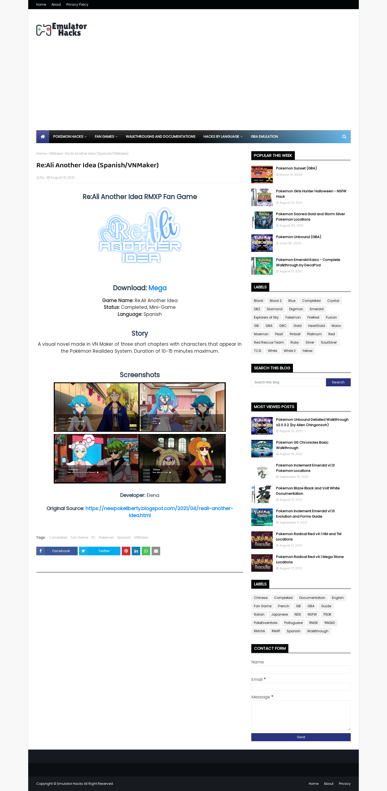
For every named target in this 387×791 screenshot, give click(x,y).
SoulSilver (329, 342)
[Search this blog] (288, 382)
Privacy (345, 783)
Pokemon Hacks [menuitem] (68, 136)
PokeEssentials (266, 622)
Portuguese (293, 622)
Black (258, 300)
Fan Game (79, 537)
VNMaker (56, 153)
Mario (336, 325)
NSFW (312, 614)
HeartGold (316, 325)
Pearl (279, 334)
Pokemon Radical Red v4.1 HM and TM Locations (308, 536)
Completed (58, 537)
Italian (259, 614)
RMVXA (259, 631)
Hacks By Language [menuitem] (221, 136)
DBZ (257, 309)
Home (41, 4)
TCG (257, 350)
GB (256, 325)
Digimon (296, 309)
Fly (42, 177)
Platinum (314, 334)
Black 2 (276, 300)
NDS (298, 614)
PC (93, 537)
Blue (291, 300)
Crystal (333, 300)
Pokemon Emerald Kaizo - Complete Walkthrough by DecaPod (308, 262)
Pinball (295, 334)
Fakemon (293, 317)
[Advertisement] (193, 90)
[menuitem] (42, 136)
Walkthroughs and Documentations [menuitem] (160, 136)
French (283, 606)
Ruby (295, 342)
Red (331, 334)
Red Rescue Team (269, 342)
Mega (157, 288)
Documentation (312, 597)
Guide (326, 606)
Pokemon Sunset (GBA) (296, 168)
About (56, 4)
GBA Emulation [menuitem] (264, 136)
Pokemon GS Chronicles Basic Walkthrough (302, 445)
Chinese (260, 597)
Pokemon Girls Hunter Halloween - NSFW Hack (311, 194)
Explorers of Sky (266, 317)
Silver (310, 342)
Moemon (261, 334)
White (272, 350)
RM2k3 (330, 622)
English (338, 597)
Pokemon (106, 537)
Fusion (331, 317)
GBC (283, 325)
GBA (269, 325)
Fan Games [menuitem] (104, 136)
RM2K (313, 622)
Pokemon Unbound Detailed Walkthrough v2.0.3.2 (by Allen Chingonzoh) (312, 422)
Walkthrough (317, 631)
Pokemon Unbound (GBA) (298, 236)
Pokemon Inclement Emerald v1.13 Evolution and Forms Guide (305, 513)
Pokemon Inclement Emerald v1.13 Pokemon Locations (305, 468)
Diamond (274, 309)
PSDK (327, 614)
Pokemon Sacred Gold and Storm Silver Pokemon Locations (310, 216)
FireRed (313, 317)
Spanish (124, 537)
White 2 (290, 350)
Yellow (307, 350)
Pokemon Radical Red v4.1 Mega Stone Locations (310, 559)
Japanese (279, 614)
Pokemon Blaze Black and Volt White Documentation (308, 491)
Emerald (317, 309)
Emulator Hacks (70, 783)
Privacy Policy (77, 4)
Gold (297, 325)
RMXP (276, 631)
